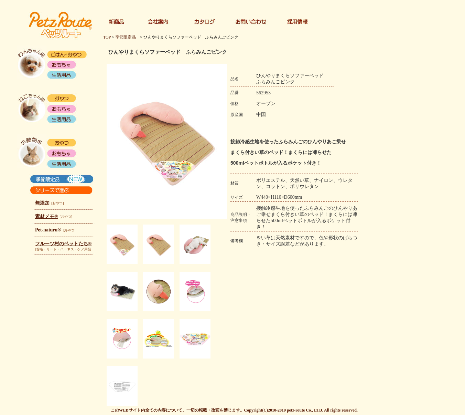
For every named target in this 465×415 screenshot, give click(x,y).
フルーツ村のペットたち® (63, 243)
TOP (107, 37)
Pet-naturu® (48, 229)
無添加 (42, 203)
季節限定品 (125, 37)
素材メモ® (46, 216)
